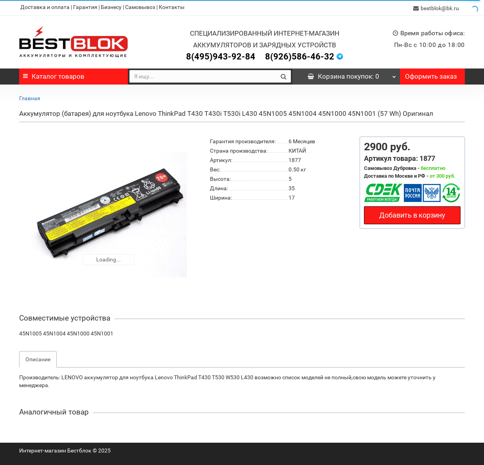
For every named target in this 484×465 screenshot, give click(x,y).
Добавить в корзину (412, 214)
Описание (37, 358)
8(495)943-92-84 (220, 55)
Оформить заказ (431, 75)
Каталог (53, 75)
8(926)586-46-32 (299, 55)
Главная (29, 97)
